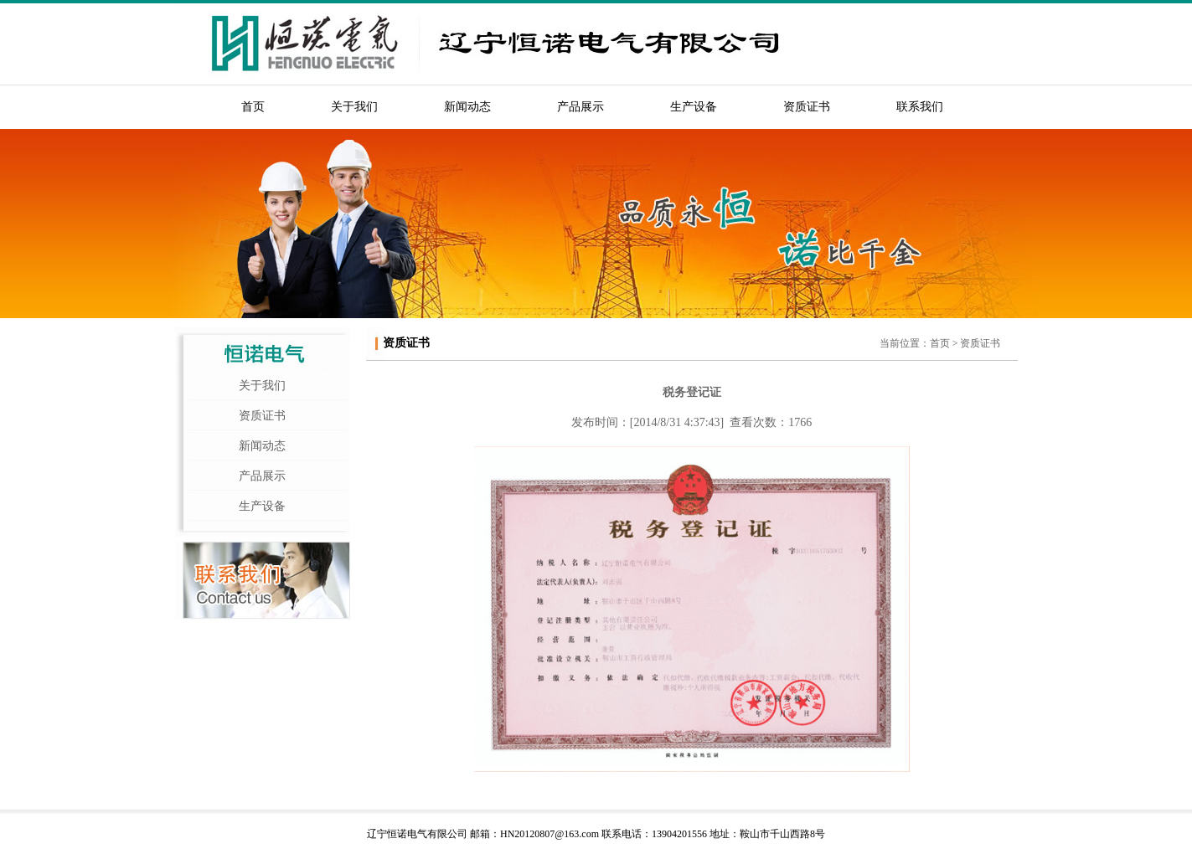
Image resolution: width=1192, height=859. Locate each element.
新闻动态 (467, 106)
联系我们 (919, 106)
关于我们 (354, 106)
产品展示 (580, 106)
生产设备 (693, 106)
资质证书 (806, 106)
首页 (253, 106)
